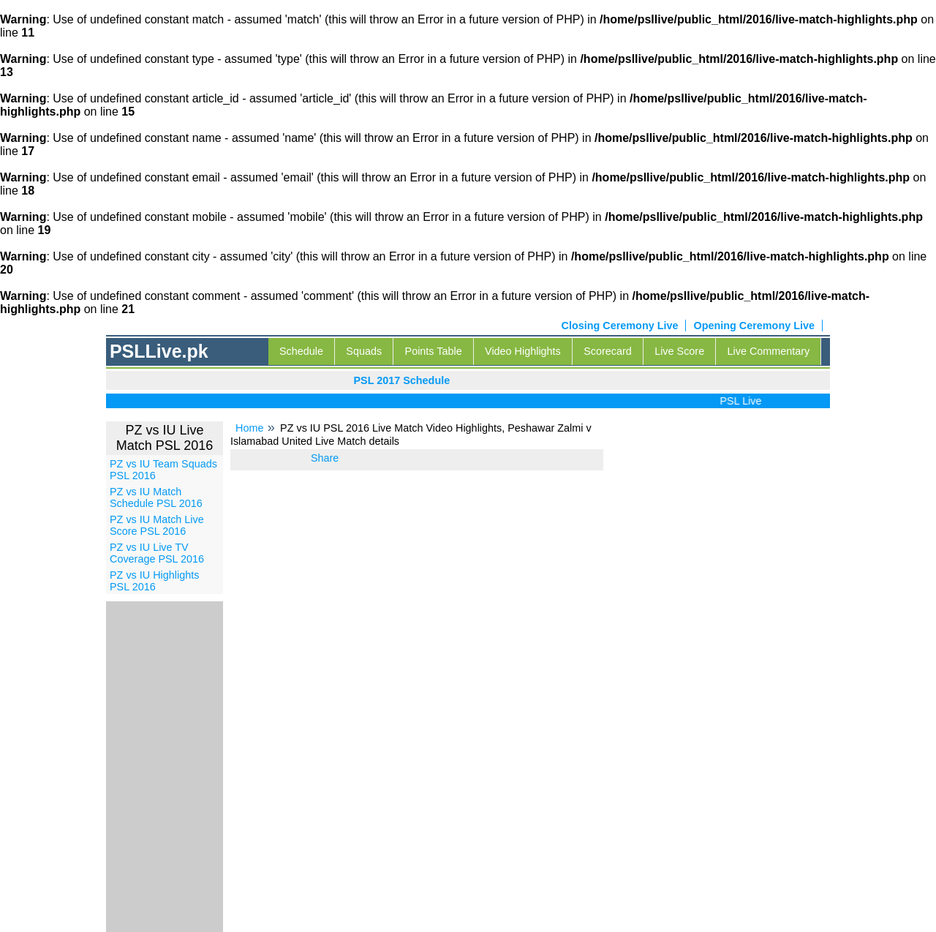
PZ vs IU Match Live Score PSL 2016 (157, 525)
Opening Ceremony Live (754, 325)
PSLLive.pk (159, 351)
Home (249, 428)
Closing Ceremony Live (620, 325)
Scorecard (608, 351)
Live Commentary (769, 351)
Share (325, 458)
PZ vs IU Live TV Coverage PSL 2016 (157, 553)
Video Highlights (523, 351)
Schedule (301, 351)
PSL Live (745, 401)
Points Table (433, 351)
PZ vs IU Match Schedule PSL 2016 (156, 497)
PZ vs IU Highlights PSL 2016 (154, 581)
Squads (364, 351)
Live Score (679, 351)
